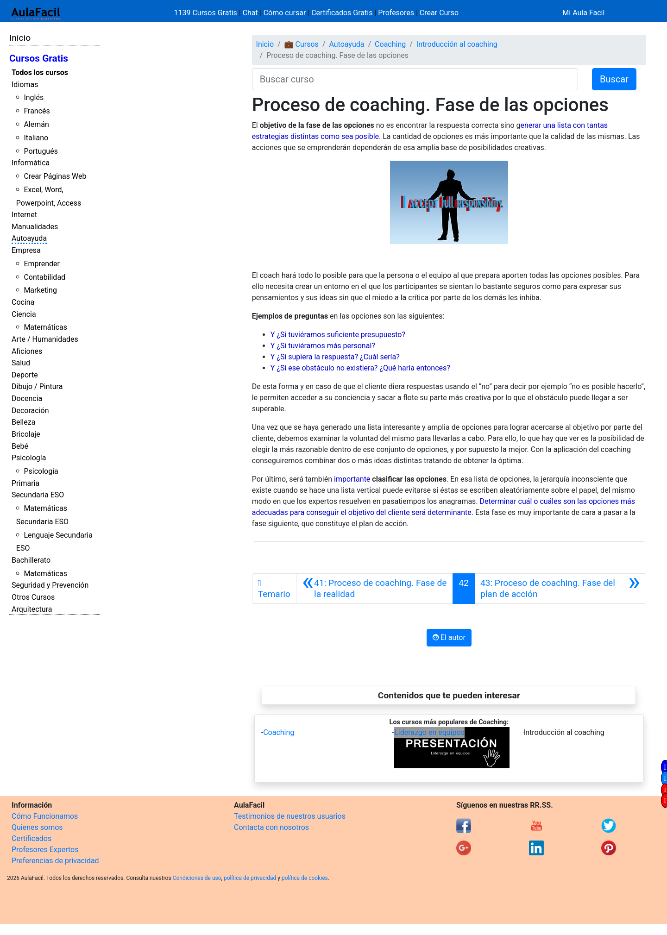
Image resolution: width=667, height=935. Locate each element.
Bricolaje (26, 434)
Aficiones (27, 351)
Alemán (36, 124)
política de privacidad (250, 878)
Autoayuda (29, 238)
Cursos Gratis (38, 58)
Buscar (614, 79)
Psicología (29, 457)
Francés (37, 111)
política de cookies (305, 878)
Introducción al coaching (456, 44)
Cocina (23, 302)
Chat (250, 12)
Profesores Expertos (45, 849)
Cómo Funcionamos (45, 816)
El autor (449, 637)
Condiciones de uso (197, 878)
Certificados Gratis (341, 12)
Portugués (41, 151)
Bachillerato (31, 560)
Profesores (396, 12)
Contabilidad (44, 277)
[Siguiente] (560, 588)
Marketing (40, 290)
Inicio (20, 37)
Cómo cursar (285, 12)
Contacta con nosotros (271, 827)
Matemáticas (45, 327)
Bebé (20, 446)
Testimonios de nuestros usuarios (290, 816)
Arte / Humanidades (45, 339)
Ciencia (24, 314)
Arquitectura (32, 609)
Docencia (27, 398)
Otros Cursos (33, 597)
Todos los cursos (40, 72)
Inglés (34, 97)
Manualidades (35, 226)
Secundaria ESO (38, 494)
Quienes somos (37, 827)
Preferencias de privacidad (55, 860)
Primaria (25, 483)
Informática (31, 162)
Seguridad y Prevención (50, 585)
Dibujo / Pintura (37, 386)
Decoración (30, 410)
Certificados (31, 838)
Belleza (23, 422)
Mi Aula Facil (583, 12)
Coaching (390, 44)
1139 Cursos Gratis (206, 12)
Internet (24, 214)
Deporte (25, 374)
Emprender (42, 263)
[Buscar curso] (415, 79)
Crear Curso (439, 12)
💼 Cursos (301, 44)
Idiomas (25, 84)
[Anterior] (374, 588)
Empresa (26, 250)
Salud (21, 362)
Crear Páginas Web (55, 176)
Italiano (36, 137)
